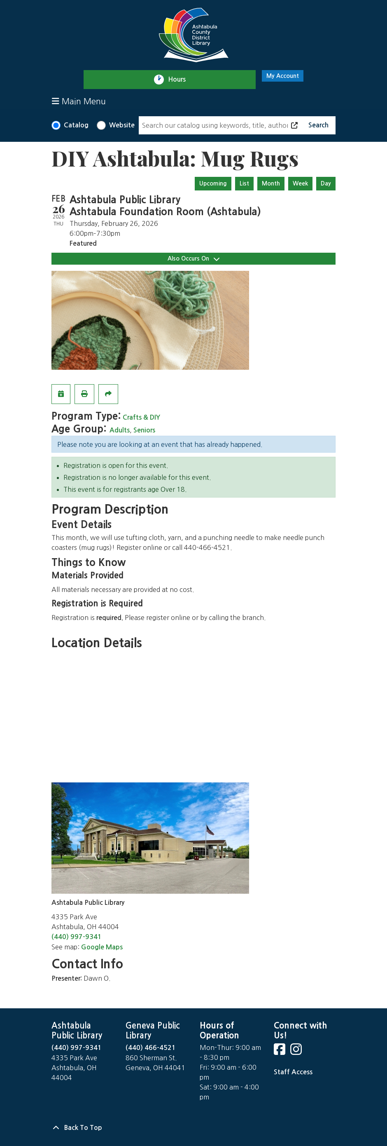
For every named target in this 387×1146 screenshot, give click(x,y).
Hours (180, 80)
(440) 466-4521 (151, 1048)
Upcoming (213, 183)
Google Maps (102, 947)
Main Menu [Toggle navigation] (79, 101)
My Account (282, 76)
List (244, 183)
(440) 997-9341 (76, 937)
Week (300, 183)
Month (271, 183)
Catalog (76, 125)
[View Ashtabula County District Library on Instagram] (296, 1052)
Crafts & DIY (141, 417)
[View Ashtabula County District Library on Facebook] (280, 1052)
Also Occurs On (193, 259)
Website (122, 125)
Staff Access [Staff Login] (293, 1072)
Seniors (144, 430)
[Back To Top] (193, 1128)
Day (326, 183)
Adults (120, 430)
